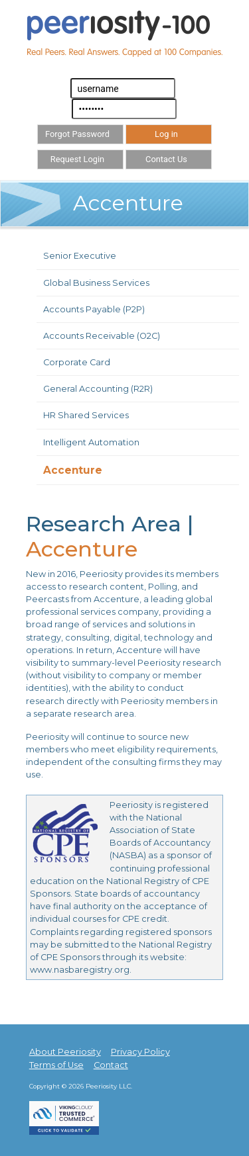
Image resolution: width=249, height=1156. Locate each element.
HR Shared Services (86, 415)
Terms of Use (56, 1065)
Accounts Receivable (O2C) (101, 336)
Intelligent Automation (91, 442)
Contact (111, 1065)
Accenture (72, 470)
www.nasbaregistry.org (79, 970)
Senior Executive (79, 256)
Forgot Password (77, 134)
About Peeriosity (65, 1052)
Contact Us (166, 159)
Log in (166, 134)
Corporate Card (76, 362)
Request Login (77, 159)
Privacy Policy (140, 1052)
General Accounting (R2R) (98, 389)
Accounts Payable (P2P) (94, 309)
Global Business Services (96, 283)
